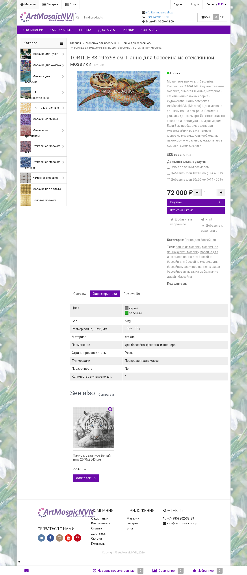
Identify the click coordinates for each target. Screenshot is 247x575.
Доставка (106, 30)
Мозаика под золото (40, 189)
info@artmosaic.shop (159, 12)
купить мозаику (187, 252)
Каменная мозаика (39, 178)
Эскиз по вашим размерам (188, 167)
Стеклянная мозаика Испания (40, 163)
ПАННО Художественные (34, 93)
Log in (195, 4)
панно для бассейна (197, 257)
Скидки (128, 30)
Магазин (28, 4)
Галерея (50, 4)
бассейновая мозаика (183, 271)
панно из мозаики (188, 247)
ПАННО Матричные (39, 108)
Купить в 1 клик (181, 210)
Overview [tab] (79, 294)
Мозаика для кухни (39, 54)
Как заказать (61, 30)
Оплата (85, 30)
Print (206, 219)
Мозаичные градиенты (34, 131)
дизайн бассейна (179, 276)
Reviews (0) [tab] (132, 294)
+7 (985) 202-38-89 (157, 17)
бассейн (173, 261)
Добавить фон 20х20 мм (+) (195, 179)
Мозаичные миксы (39, 119)
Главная (75, 43)
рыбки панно (209, 271)
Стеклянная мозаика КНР (40, 147)
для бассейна (189, 261)
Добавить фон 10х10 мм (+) (195, 173)
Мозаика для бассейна (35, 77)
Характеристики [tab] (105, 294)
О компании (33, 30)
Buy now (195, 202)
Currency (215, 4)
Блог (70, 4)
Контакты (149, 30)
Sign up (179, 4)
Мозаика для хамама (40, 65)
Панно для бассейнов (136, 43)
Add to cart (86, 478)
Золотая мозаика (38, 200)
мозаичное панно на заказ (200, 266)
